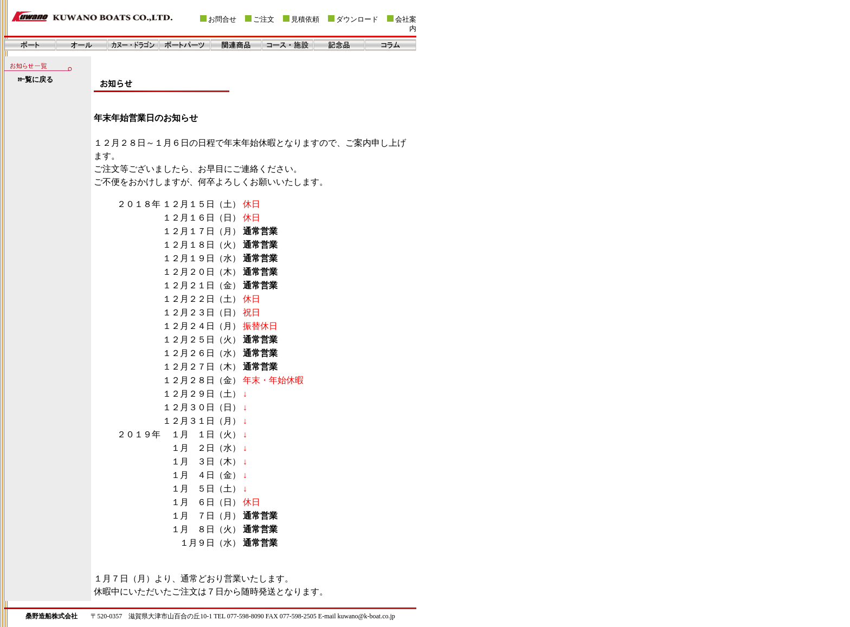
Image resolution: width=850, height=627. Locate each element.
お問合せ (222, 19)
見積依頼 (305, 19)
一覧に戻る (35, 79)
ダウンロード (357, 19)
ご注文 (263, 19)
